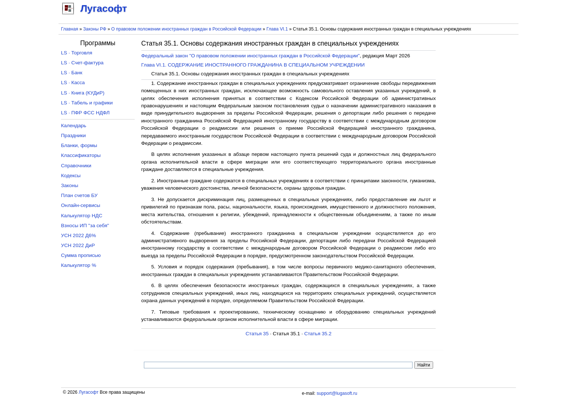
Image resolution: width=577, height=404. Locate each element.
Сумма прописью (81, 255)
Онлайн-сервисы (80, 205)
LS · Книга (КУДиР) (83, 93)
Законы (69, 185)
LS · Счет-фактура (82, 62)
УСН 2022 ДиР (78, 245)
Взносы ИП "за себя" (85, 225)
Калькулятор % (78, 265)
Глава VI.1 (277, 29)
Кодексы (71, 175)
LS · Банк (71, 72)
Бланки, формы (79, 145)
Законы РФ (94, 29)
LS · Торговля (76, 53)
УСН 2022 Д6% (78, 235)
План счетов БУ (79, 195)
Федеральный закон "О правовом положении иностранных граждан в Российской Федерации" (250, 55)
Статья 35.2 (318, 333)
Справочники (76, 165)
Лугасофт (89, 392)
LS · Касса (73, 82)
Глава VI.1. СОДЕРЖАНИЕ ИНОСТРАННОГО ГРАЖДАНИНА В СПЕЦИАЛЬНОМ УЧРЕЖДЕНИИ (253, 65)
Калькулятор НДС (81, 215)
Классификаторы (81, 155)
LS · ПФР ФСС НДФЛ (85, 112)
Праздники (73, 135)
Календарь (73, 125)
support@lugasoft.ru (336, 393)
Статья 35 (257, 333)
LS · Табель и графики (87, 103)
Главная (69, 29)
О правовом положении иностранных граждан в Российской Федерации (186, 29)
